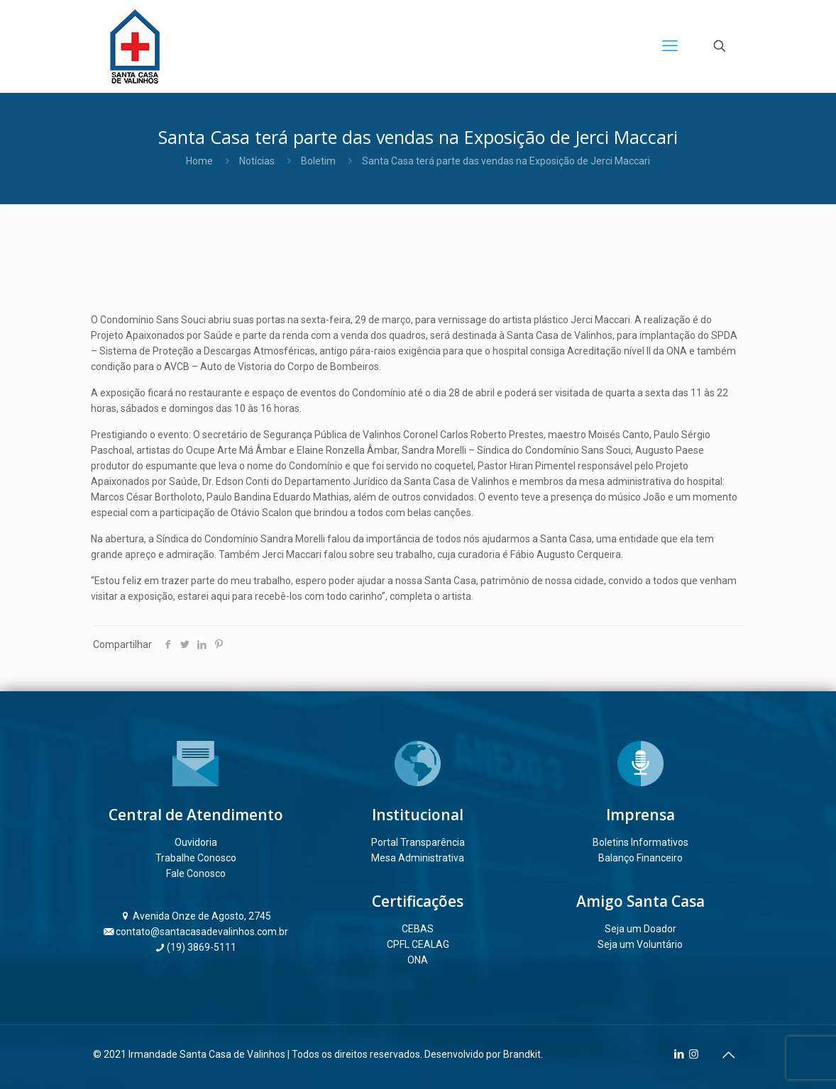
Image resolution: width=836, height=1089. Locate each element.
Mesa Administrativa (417, 858)
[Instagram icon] (693, 1054)
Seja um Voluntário (640, 944)
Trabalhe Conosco (195, 858)
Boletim (318, 161)
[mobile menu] (670, 46)
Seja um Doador (640, 928)
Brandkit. (523, 1054)
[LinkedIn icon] (678, 1054)
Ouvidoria (196, 842)
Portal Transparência (418, 842)
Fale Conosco (196, 873)
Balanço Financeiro (640, 858)
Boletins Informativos (640, 842)
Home (199, 161)
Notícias (257, 161)
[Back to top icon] (728, 1055)
